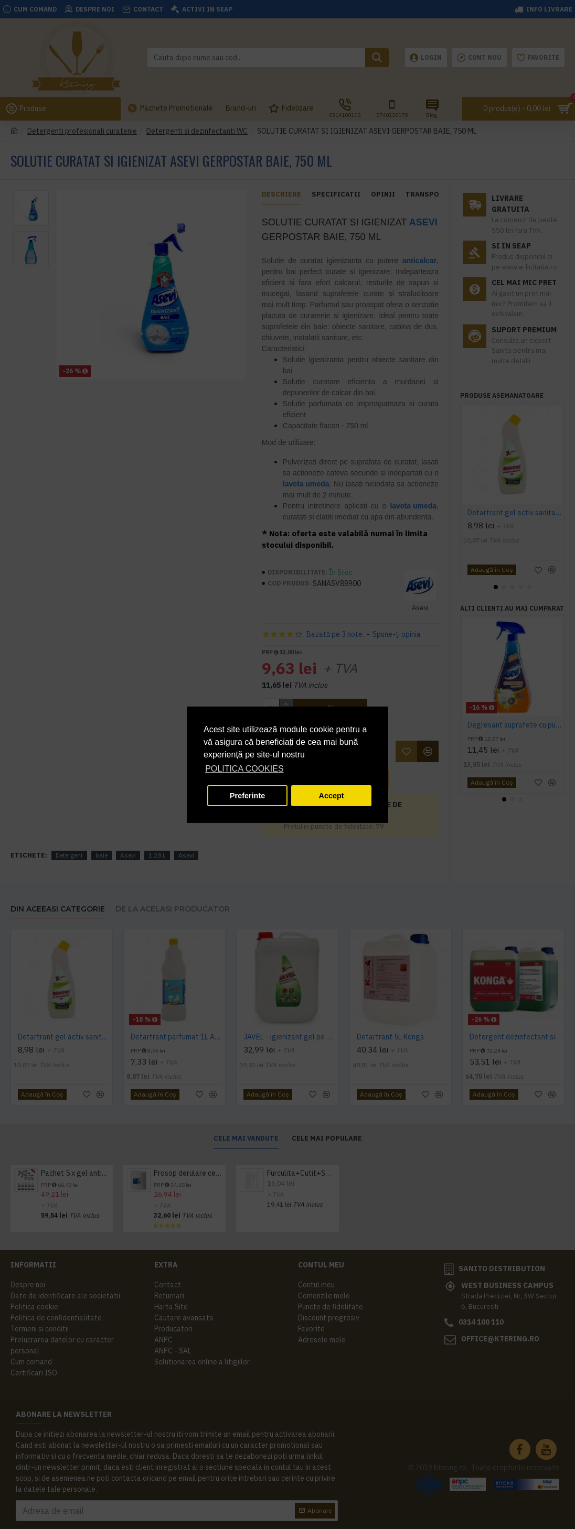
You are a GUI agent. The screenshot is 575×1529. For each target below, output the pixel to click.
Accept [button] (331, 795)
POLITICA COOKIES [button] (244, 768)
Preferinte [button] (247, 795)
